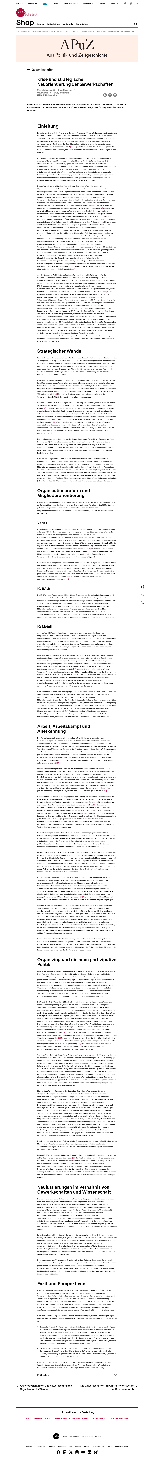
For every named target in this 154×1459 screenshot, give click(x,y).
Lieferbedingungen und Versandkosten (71, 1418)
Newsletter (62, 1446)
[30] (61, 1149)
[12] (50, 433)
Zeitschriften (26, 31)
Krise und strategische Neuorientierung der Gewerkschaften (115, 31)
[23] (102, 846)
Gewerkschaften (86, 31)
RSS (70, 1446)
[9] (45, 408)
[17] (74, 669)
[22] (94, 804)
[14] (89, 548)
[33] (38, 1302)
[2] (105, 161)
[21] (105, 790)
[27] (59, 1038)
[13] (50, 441)
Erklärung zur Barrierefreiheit (117, 1446)
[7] (58, 360)
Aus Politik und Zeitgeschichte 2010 (66, 31)
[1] (71, 146)
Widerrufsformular (119, 1418)
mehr (114, 3)
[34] (67, 1367)
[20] (57, 763)
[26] (64, 1032)
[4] (86, 249)
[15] (61, 565)
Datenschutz (41, 1446)
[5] (74, 269)
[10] (54, 422)
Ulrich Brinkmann (46, 90)
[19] (44, 705)
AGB (27, 1418)
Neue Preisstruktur (42, 1418)
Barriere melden (98, 1446)
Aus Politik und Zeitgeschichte (43, 31)
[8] (57, 394)
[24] (81, 896)
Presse (86, 1446)
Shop (17, 31)
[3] (102, 208)
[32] (45, 1177)
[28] (79, 1043)
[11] (94, 427)
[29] (56, 1099)
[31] (73, 1158)
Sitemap (52, 1446)
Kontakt (78, 1446)
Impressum (30, 1446)
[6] (107, 291)
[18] (58, 683)
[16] (67, 579)
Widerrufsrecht (99, 1418)
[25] (72, 979)
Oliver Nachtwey (66, 90)
